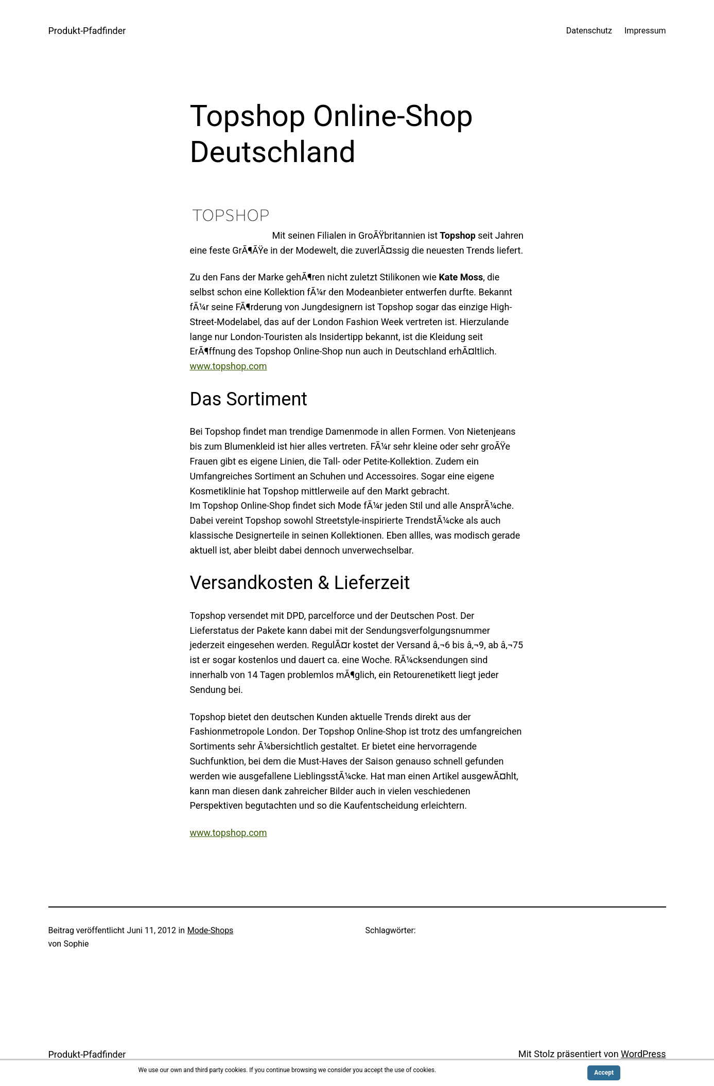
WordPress (643, 1053)
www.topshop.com (228, 366)
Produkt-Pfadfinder (87, 30)
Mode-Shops (210, 930)
